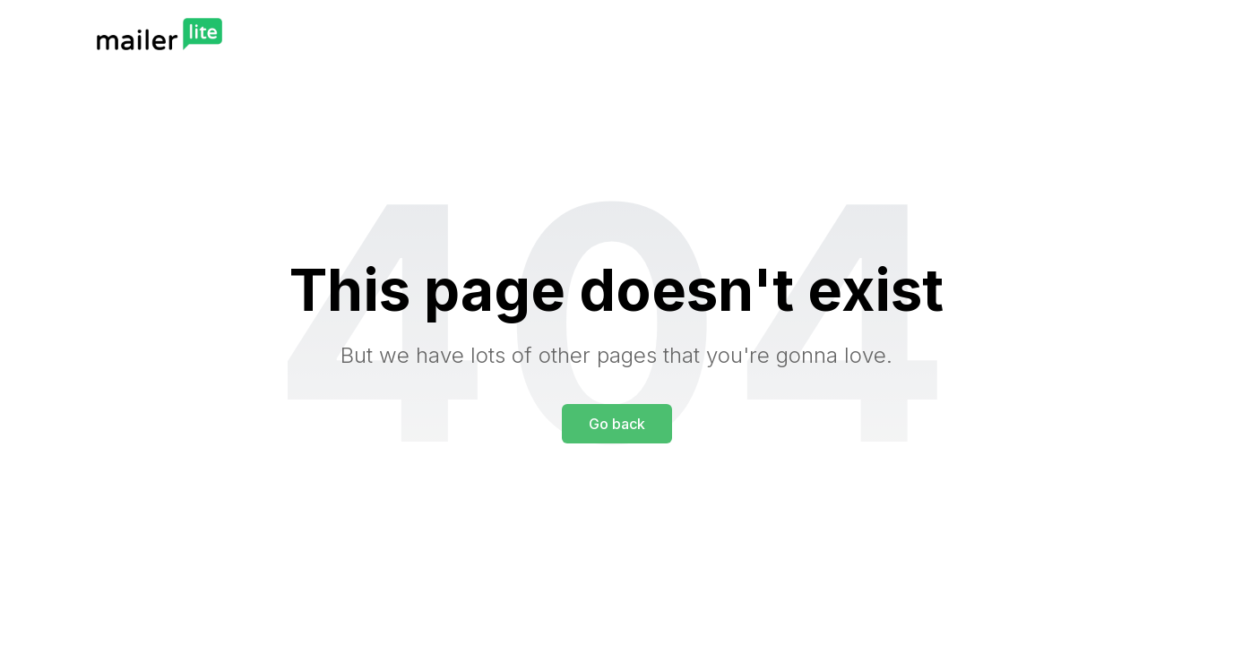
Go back (617, 424)
